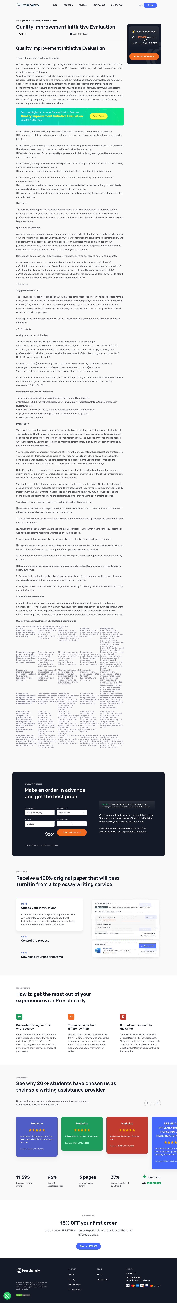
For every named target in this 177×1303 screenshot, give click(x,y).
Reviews (84, 5)
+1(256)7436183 (133, 1273)
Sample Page (74, 1280)
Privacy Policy (74, 1285)
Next (157, 1099)
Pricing (71, 1276)
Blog (59, 5)
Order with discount (144, 56)
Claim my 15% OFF (88, 1242)
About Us (70, 5)
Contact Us (115, 5)
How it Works (98, 5)
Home (99, 1271)
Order (154, 4)
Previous (147, 1099)
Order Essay (98, 116)
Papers (71, 1271)
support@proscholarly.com (138, 1276)
